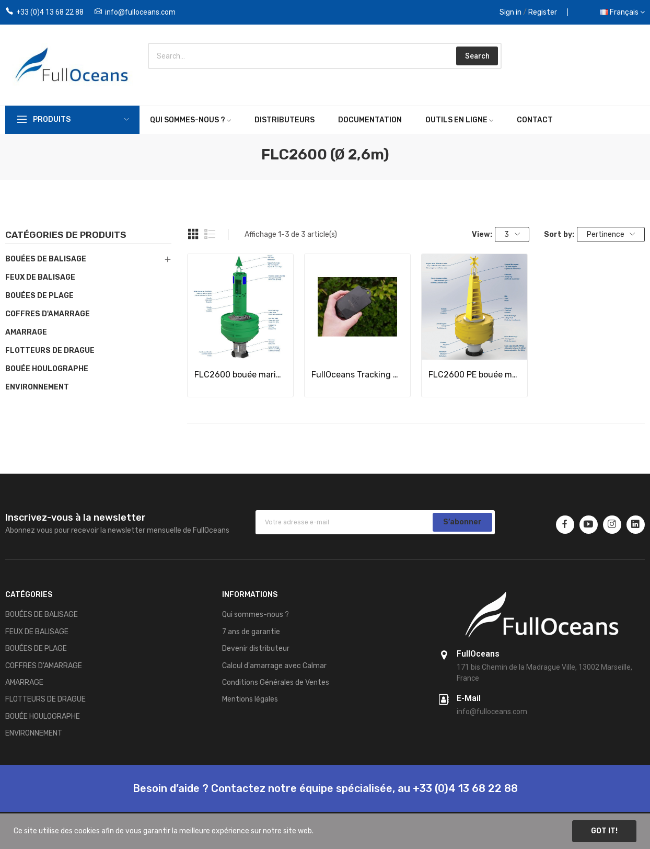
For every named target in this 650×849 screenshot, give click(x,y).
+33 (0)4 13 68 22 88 (50, 12)
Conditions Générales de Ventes (275, 682)
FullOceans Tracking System (357, 375)
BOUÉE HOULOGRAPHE (46, 368)
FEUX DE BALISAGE (40, 277)
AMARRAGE (26, 332)
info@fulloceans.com (140, 12)
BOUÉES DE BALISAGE (45, 259)
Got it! (604, 831)
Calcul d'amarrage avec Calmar (274, 665)
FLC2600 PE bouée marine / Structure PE (474, 375)
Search (477, 56)
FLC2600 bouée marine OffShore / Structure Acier (240, 375)
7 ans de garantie (251, 631)
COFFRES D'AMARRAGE (47, 313)
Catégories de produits (65, 235)
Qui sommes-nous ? (255, 614)
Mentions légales (250, 699)
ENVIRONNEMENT (37, 387)
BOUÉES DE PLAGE (39, 295)
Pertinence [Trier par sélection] (611, 234)
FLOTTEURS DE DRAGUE (50, 350)
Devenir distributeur (255, 648)
